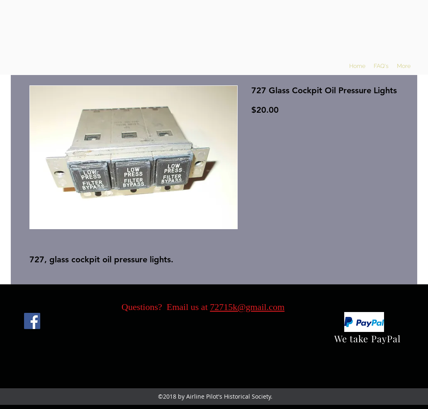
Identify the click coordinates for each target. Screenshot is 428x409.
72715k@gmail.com (247, 307)
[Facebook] (32, 321)
